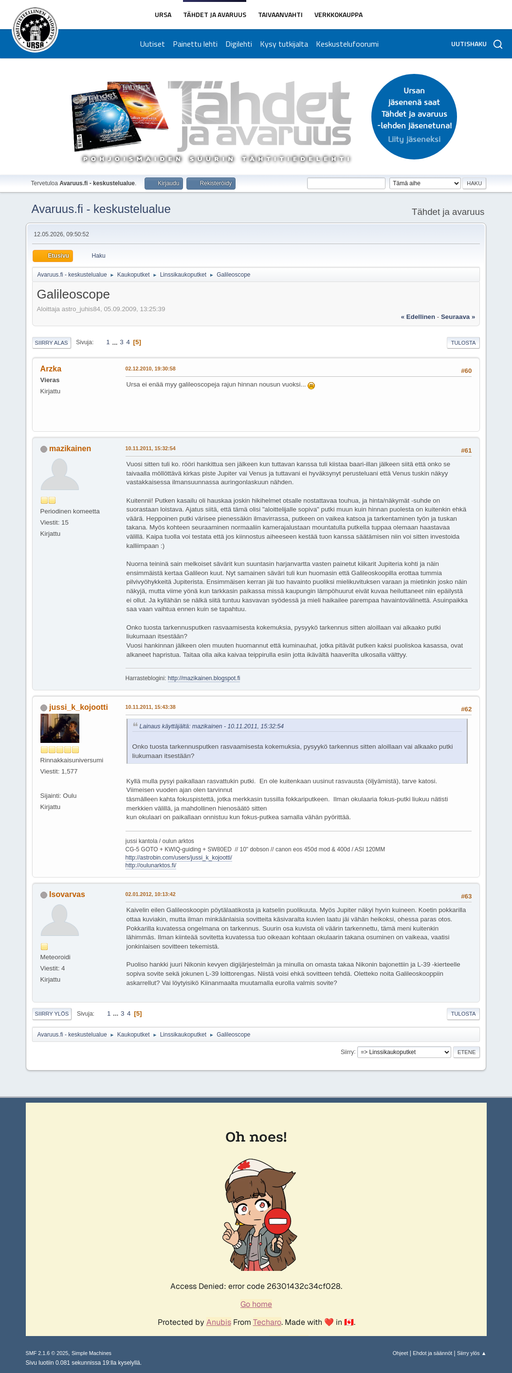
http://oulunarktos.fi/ (151, 865)
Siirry (347, 1051)
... (115, 342)
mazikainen (70, 448)
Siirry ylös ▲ (471, 1353)
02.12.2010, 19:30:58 (151, 368)
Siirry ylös (52, 1014)
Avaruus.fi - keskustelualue (101, 208)
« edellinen (418, 316)
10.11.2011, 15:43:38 (151, 707)
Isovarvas (67, 894)
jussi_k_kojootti (78, 707)
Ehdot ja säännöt (432, 1353)
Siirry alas (51, 343)
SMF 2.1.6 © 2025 (47, 1353)
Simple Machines (91, 1353)
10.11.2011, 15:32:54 (151, 448)
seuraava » (458, 316)
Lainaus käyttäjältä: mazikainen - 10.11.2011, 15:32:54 (212, 726)
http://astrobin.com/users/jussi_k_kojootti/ (179, 857)
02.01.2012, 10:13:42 (151, 894)
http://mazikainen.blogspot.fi (204, 678)
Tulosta (463, 343)
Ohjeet (400, 1353)
